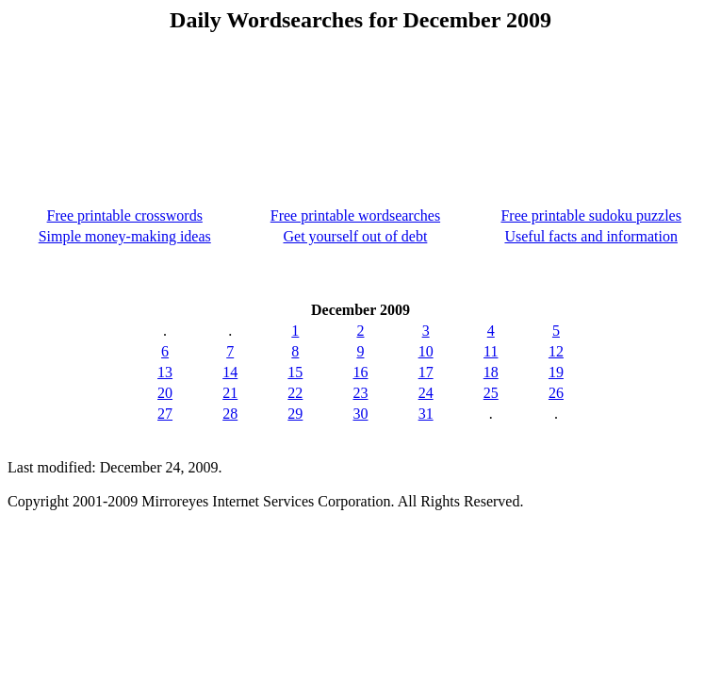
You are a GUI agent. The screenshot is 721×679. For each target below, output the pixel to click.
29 (295, 414)
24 (426, 393)
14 (230, 372)
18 (491, 372)
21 (230, 393)
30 (360, 414)
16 (360, 372)
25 (491, 393)
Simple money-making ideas (125, 236)
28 (230, 414)
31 (426, 414)
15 (295, 372)
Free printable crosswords (125, 215)
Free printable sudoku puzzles (590, 215)
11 (490, 351)
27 (164, 414)
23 (360, 393)
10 (426, 351)
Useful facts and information (591, 236)
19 (556, 372)
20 (164, 393)
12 (556, 351)
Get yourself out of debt (355, 236)
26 (556, 393)
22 (295, 393)
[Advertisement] (361, 111)
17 (426, 372)
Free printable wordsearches (355, 215)
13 (164, 372)
